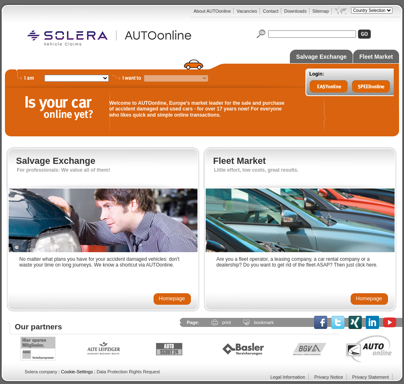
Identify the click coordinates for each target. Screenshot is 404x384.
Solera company (41, 371)
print (226, 322)
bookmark (263, 322)
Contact (270, 11)
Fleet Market (376, 56)
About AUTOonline (212, 11)
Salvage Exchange (321, 56)
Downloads (295, 11)
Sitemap (320, 11)
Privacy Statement (370, 377)
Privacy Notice (328, 377)
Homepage (172, 298)
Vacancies (246, 11)
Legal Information (287, 377)
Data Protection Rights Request (128, 371)
